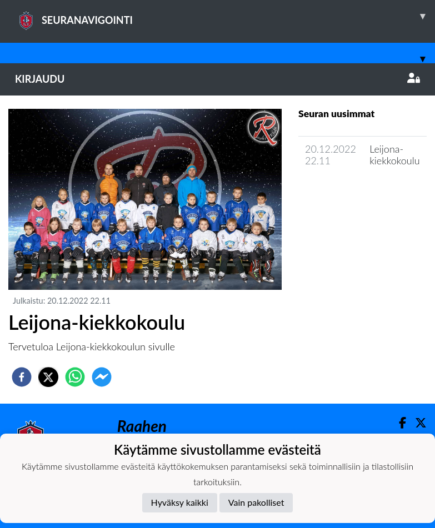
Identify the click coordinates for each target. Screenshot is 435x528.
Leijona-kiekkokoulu (394, 155)
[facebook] (22, 377)
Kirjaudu (217, 79)
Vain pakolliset (256, 502)
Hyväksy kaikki (179, 502)
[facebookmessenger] (102, 377)
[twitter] (48, 377)
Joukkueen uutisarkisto (355, 192)
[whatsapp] (75, 377)
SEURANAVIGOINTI (225, 16)
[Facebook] (398, 423)
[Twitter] (416, 423)
